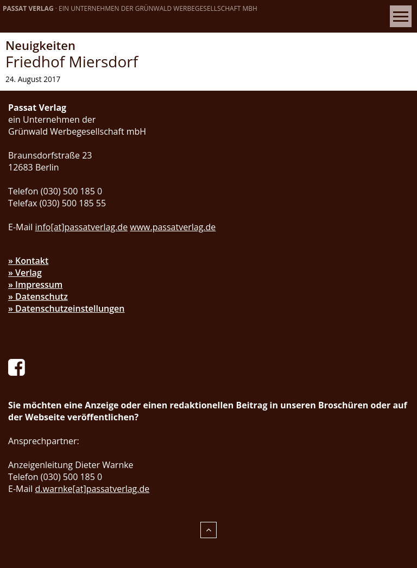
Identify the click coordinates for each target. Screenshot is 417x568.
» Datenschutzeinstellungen (66, 308)
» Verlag (25, 273)
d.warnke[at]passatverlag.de (92, 489)
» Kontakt (28, 261)
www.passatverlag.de (173, 227)
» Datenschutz (38, 296)
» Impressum (35, 285)
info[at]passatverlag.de (81, 227)
